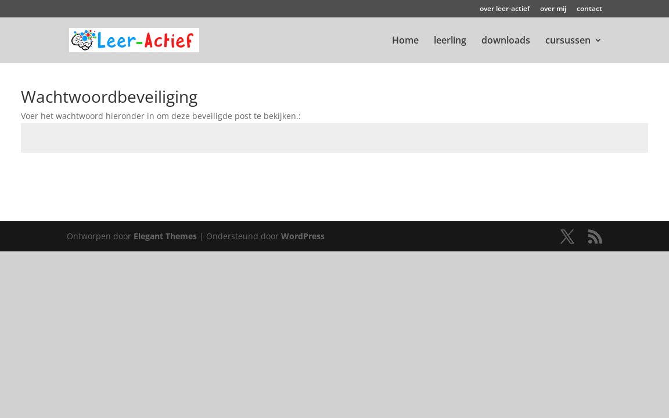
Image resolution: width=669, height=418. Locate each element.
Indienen (611, 180)
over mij (553, 9)
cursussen (568, 41)
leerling (450, 41)
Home (405, 41)
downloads (505, 41)
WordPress (303, 236)
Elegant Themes (165, 236)
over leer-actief (505, 9)
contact (589, 9)
